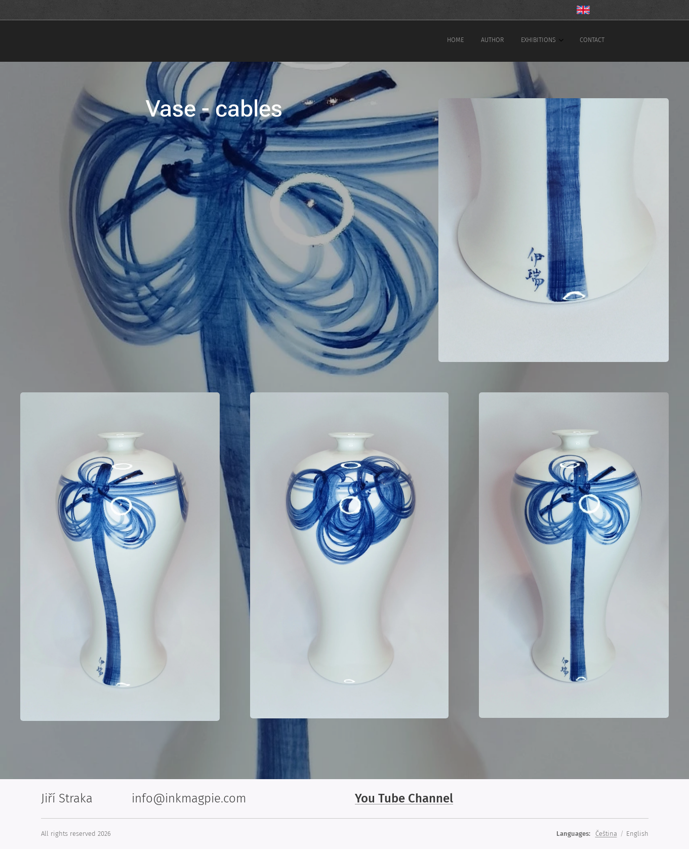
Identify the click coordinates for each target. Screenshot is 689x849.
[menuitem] (546, 41)
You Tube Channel (404, 798)
